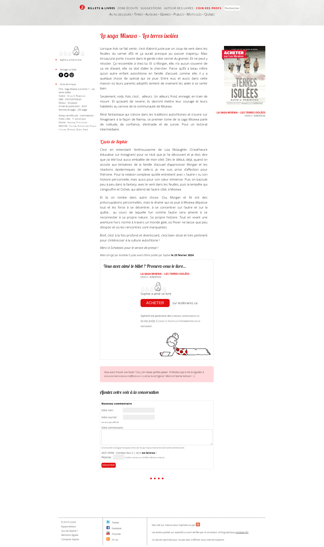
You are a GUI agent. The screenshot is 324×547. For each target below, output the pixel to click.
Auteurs (151, 14)
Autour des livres (179, 8)
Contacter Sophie (70, 539)
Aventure (71, 122)
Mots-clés (194, 14)
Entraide (71, 129)
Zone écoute (127, 8)
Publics (178, 14)
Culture (72, 125)
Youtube (116, 533)
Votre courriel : (109, 417)
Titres (138, 14)
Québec (209, 14)
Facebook (117, 528)
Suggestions (151, 8)
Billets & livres (101, 8)
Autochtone (83, 125)
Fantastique (81, 122)
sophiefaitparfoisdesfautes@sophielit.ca (124, 376)
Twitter (115, 522)
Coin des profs (209, 8)
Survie (85, 129)
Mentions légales (69, 534)
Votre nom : (107, 410)
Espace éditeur (68, 526)
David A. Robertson (76, 95)
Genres (165, 14)
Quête (79, 129)
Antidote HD (241, 532)
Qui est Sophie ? (69, 530)
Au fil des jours (120, 14)
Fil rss (115, 539)
